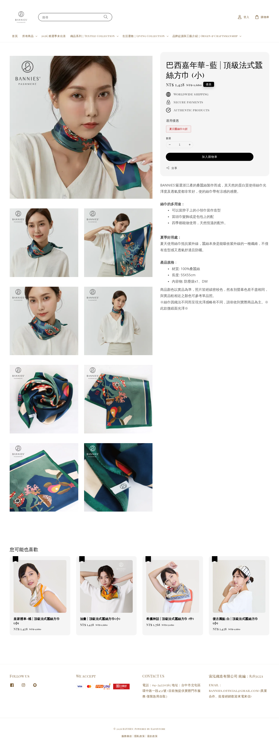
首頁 (15, 36)
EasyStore (158, 728)
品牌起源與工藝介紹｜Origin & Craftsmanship (205, 36)
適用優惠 (172, 120)
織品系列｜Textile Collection (92, 36)
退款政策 (152, 736)
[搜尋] (106, 17)
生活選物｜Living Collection (143, 36)
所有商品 (28, 36)
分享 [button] (171, 168)
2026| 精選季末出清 (53, 36)
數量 (168, 138)
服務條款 (126, 736)
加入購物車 (209, 157)
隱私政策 (139, 736)
